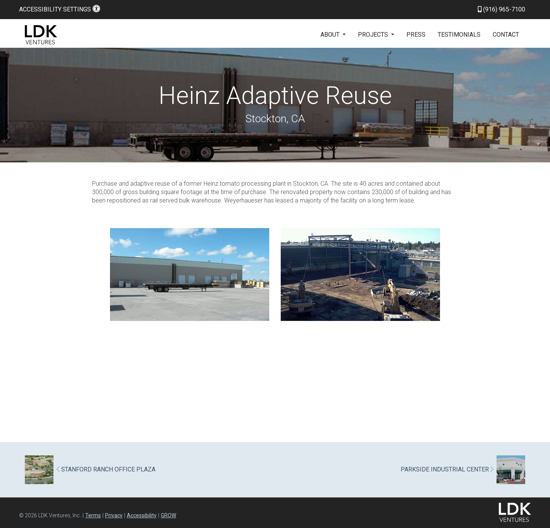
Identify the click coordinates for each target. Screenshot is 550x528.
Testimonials (459, 34)
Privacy (114, 515)
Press (415, 34)
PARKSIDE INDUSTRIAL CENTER (447, 469)
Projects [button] (374, 34)
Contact (506, 34)
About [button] (330, 34)
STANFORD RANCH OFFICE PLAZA (106, 469)
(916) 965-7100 (501, 9)
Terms (93, 515)
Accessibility (142, 515)
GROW (168, 515)
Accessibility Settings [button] (59, 9)
